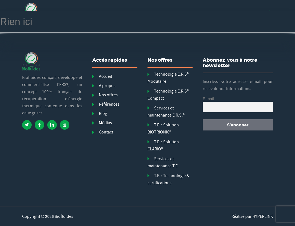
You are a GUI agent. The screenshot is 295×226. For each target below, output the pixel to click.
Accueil (105, 76)
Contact (106, 132)
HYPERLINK (262, 216)
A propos (107, 85)
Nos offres (108, 95)
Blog (103, 113)
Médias (105, 123)
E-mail (208, 99)
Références (109, 104)
